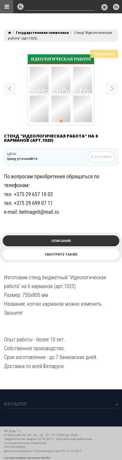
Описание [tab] (61, 240)
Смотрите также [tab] (61, 254)
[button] (10, 90)
